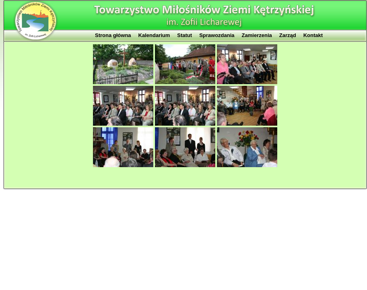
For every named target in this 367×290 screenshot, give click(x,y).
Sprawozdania (216, 35)
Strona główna (113, 35)
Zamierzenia (257, 35)
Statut (184, 35)
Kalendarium (154, 35)
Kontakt (313, 35)
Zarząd (287, 35)
